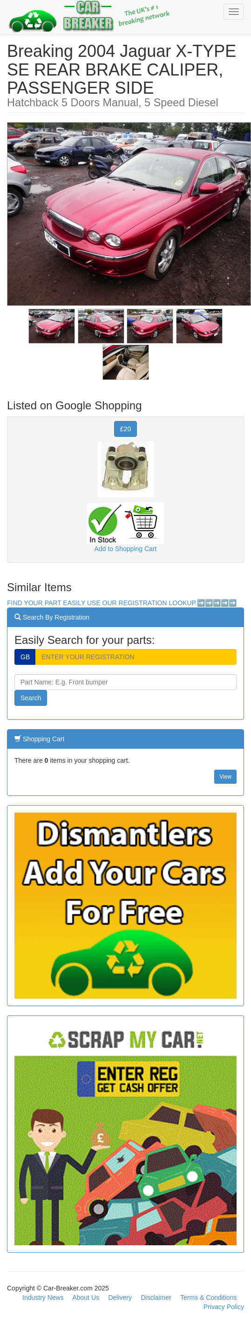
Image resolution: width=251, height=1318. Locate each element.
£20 (125, 429)
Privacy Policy (224, 1307)
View (225, 776)
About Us (85, 1297)
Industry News (43, 1297)
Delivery (120, 1297)
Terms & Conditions (208, 1297)
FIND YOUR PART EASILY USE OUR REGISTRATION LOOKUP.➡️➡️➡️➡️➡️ (122, 603)
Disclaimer (156, 1297)
